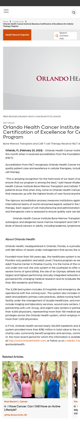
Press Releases (10, 116)
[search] (74, 12)
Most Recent (11, 401)
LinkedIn (70, 340)
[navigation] (40, 3)
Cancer (57, 116)
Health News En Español (17, 35)
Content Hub (18, 22)
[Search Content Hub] (60, 36)
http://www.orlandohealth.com (27, 340)
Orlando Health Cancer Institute (35, 116)
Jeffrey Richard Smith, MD (15, 415)
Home (5, 22)
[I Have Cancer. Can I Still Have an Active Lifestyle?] (35, 379)
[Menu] (6, 12)
